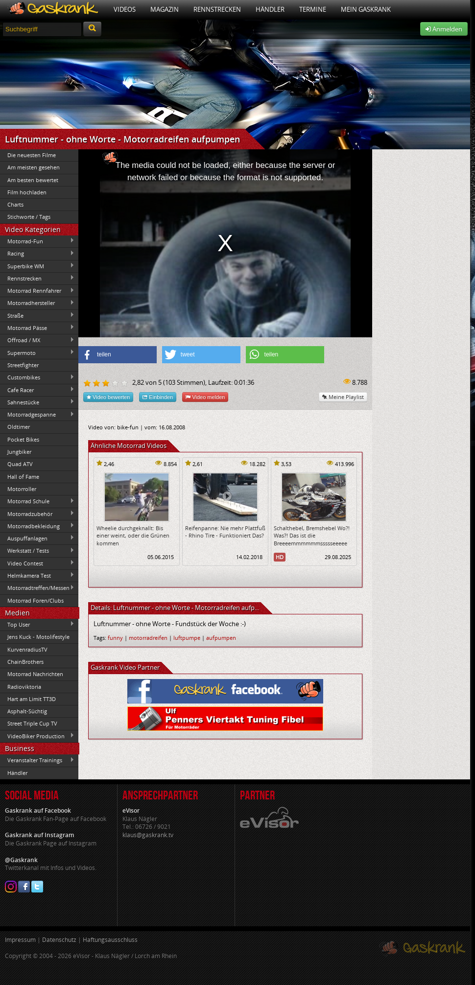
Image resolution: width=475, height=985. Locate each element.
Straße (37, 315)
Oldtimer (18, 426)
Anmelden (444, 28)
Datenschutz (59, 940)
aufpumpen (221, 637)
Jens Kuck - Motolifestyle (38, 636)
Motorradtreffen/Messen (37, 588)
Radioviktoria (24, 686)
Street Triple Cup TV (32, 723)
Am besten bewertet (32, 180)
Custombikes (37, 377)
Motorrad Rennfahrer (37, 291)
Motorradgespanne (37, 415)
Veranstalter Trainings (37, 760)
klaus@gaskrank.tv (147, 835)
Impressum (20, 940)
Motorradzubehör (37, 513)
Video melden (205, 396)
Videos (125, 9)
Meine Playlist (343, 396)
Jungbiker (19, 451)
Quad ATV (20, 464)
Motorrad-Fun (37, 241)
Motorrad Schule (37, 501)
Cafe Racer (37, 390)
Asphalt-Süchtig (27, 711)
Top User (37, 624)
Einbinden (157, 396)
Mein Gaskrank (366, 9)
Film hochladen (27, 192)
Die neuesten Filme (31, 155)
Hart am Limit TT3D (31, 699)
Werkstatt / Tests (37, 551)
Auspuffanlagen (37, 538)
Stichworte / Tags (28, 216)
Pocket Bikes (23, 439)
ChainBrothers (25, 661)
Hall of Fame (23, 476)
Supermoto (37, 352)
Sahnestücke (37, 402)
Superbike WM (37, 266)
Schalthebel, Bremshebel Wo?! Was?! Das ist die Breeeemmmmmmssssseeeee (312, 535)
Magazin (164, 9)
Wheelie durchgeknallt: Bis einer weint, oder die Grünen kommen (132, 535)
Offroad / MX (37, 340)
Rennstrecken (217, 9)
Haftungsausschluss (110, 940)
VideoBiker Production (37, 736)
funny (115, 637)
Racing (37, 254)
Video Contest (37, 563)
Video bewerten (108, 396)
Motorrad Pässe (37, 327)
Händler (270, 9)
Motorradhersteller (37, 303)
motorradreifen (148, 637)
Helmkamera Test (37, 575)
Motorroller (21, 488)
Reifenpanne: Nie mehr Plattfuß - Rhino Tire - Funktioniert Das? (225, 531)
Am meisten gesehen (33, 167)
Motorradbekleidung (37, 526)
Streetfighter (23, 365)
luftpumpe (186, 637)
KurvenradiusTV (27, 649)
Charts (15, 204)
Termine (312, 9)
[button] (117, 354)
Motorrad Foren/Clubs (35, 600)
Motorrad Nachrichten (35, 674)
